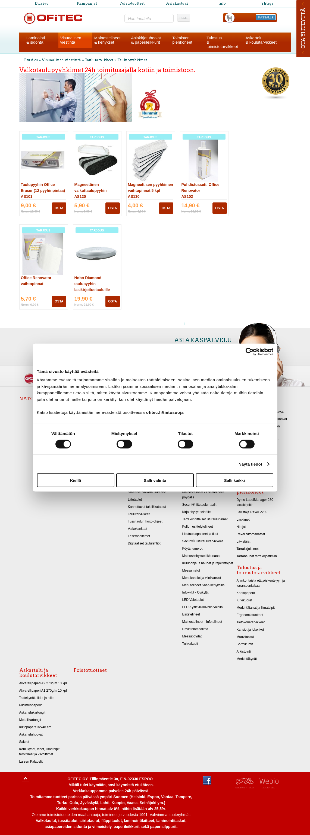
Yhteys (267, 3)
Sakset (24, 742)
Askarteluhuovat (31, 734)
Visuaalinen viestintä (61, 60)
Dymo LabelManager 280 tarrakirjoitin (255, 502)
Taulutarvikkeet (99, 60)
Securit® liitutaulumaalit (199, 505)
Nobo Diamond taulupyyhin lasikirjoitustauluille (92, 284)
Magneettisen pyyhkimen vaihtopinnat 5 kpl (150, 190)
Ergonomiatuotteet (250, 615)
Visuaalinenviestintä (70, 40)
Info (222, 3)
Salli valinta (155, 480)
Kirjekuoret (244, 600)
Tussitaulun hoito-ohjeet (145, 521)
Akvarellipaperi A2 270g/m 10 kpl (43, 683)
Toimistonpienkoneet (182, 40)
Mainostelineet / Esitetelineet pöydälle (203, 494)
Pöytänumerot (192, 548)
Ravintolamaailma (195, 629)
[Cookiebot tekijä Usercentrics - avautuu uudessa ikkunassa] (249, 351)
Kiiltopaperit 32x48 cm (35, 727)
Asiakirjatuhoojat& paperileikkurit (146, 40)
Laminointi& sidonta (35, 40)
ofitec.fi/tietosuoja (165, 412)
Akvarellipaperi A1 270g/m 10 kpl (43, 690)
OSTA (59, 208)
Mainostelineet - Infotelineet (202, 622)
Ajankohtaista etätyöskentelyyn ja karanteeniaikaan (261, 583)
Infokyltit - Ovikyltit (195, 592)
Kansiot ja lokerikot (250, 629)
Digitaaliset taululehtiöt (144, 543)
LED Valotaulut (193, 600)
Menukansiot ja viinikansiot (201, 578)
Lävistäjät (243, 541)
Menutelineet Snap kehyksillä (203, 585)
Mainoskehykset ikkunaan (201, 556)
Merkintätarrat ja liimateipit (256, 608)
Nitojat (241, 527)
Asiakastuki (177, 3)
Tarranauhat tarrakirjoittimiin (257, 556)
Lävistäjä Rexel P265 (252, 512)
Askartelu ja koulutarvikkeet (38, 673)
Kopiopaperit (246, 593)
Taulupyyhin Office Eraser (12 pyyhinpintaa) (43, 190)
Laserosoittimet (139, 536)
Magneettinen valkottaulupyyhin (90, 190)
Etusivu (42, 3)
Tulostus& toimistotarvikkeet (222, 42)
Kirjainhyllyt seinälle (196, 512)
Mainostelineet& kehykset (107, 40)
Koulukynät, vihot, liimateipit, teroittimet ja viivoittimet (40, 751)
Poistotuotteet (132, 3)
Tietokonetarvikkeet (251, 622)
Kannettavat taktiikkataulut (147, 507)
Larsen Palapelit (31, 761)
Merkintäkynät (247, 659)
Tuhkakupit (190, 644)
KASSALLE (266, 17)
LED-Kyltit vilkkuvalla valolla (202, 607)
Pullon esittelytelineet (197, 526)
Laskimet (243, 519)
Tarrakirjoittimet (248, 549)
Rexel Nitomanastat (251, 534)
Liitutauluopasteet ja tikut (200, 534)
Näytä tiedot (250, 464)
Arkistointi (244, 651)
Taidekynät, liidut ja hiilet (37, 698)
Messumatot (191, 570)
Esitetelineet (191, 614)
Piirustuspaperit (30, 705)
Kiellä (75, 480)
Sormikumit (245, 644)
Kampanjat (87, 3)
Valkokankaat (137, 529)
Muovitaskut (245, 637)
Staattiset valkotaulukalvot (147, 492)
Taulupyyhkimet (132, 60)
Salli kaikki (234, 480)
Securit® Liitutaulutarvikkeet (202, 541)
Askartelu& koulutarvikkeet (261, 40)
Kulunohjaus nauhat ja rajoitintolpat (207, 563)
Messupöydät (192, 636)
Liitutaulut (135, 499)
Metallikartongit (30, 720)
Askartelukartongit (32, 712)
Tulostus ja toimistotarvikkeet (259, 570)
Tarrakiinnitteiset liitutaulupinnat (205, 519)
